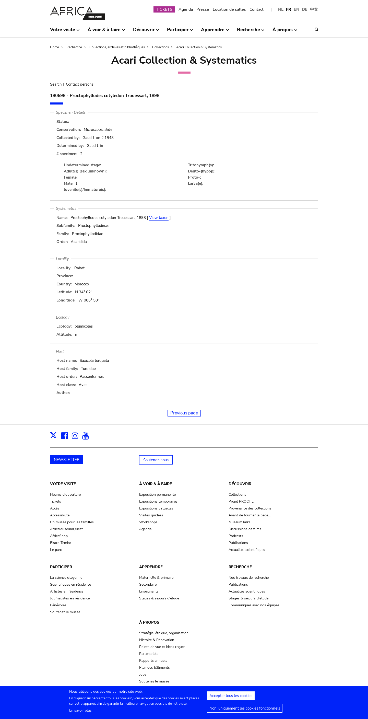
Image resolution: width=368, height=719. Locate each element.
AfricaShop (59, 536)
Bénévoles (58, 605)
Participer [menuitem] (180, 32)
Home (54, 47)
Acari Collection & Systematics (199, 47)
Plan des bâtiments (154, 667)
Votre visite (63, 483)
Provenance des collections (250, 508)
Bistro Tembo (60, 542)
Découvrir (240, 483)
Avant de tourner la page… (250, 515)
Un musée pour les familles (72, 522)
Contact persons (79, 84)
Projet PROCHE (241, 501)
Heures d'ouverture (65, 494)
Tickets (55, 501)
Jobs (142, 674)
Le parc (56, 549)
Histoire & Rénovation (156, 639)
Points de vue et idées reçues (162, 646)
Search (56, 84)
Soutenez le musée (65, 612)
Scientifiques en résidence (70, 584)
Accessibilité (59, 515)
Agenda (186, 9)
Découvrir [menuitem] (146, 32)
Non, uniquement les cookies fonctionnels (244, 710)
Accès (54, 508)
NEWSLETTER (66, 459)
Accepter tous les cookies (230, 698)
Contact (257, 9)
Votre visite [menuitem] (65, 32)
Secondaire (148, 584)
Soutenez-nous (156, 459)
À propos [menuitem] (284, 32)
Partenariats (148, 653)
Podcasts (236, 536)
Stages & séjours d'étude (159, 598)
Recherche (74, 47)
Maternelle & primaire (156, 577)
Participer (61, 567)
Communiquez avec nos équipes (254, 605)
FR (288, 9)
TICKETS (164, 9)
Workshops (148, 522)
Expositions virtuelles (156, 508)
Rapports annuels (153, 660)
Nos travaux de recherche (249, 577)
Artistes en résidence (66, 591)
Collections (160, 47)
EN (296, 9)
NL (280, 9)
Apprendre (151, 567)
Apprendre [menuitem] (215, 32)
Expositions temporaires (158, 501)
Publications (238, 542)
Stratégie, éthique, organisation (163, 633)
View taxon (159, 217)
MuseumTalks (240, 522)
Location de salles (229, 9)
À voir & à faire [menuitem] (106, 32)
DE (304, 9)
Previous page (184, 413)
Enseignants (149, 591)
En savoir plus (80, 713)
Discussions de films (245, 529)
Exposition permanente (157, 494)
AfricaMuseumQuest (66, 529)
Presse (202, 9)
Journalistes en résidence (70, 598)
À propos (149, 622)
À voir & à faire (155, 483)
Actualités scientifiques (247, 549)
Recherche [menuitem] (251, 32)
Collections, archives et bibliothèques (117, 47)
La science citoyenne (66, 577)
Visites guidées (151, 515)
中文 (314, 9)
